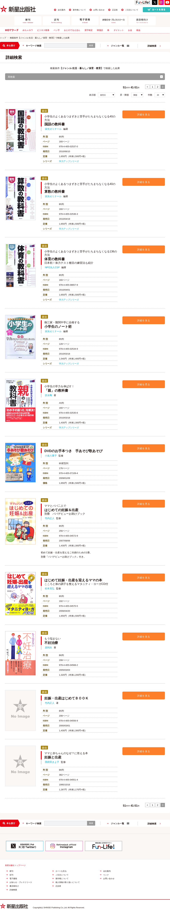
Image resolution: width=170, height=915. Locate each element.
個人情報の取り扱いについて (67, 882)
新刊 (11, 871)
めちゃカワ (28, 30)
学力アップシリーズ (69, 161)
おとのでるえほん (72, 30)
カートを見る (61, 871)
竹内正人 (49, 518)
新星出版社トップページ (15, 865)
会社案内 (61, 10)
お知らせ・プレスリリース (21, 882)
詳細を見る (143, 114)
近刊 (11, 875)
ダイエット (119, 30)
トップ (3, 38)
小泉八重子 (51, 455)
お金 (130, 30)
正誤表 (115, 10)
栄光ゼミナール (53, 129)
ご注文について (131, 10)
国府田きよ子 (52, 762)
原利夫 (48, 647)
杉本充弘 (49, 588)
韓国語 (100, 30)
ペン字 (57, 30)
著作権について (79, 10)
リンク (106, 875)
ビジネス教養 (43, 30)
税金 (138, 30)
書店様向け (14, 886)
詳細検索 (152, 46)
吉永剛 (48, 395)
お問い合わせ (99, 10)
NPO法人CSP (52, 267)
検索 (91, 45)
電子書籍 (13, 879)
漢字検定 (88, 30)
